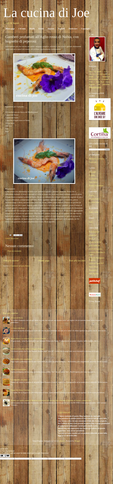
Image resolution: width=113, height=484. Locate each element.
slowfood (92, 239)
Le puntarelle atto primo (19, 380)
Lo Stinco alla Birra (18, 328)
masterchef (93, 235)
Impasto (51, 29)
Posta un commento (14, 251)
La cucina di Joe (46, 12)
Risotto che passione (99, 84)
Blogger (77, 441)
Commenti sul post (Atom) (20, 266)
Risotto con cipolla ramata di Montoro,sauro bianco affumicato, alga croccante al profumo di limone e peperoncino (51, 400)
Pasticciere (73, 29)
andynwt (62, 441)
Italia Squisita (94, 274)
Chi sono (22, 29)
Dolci (91, 71)
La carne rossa (102, 74)
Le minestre (103, 76)
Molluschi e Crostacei (99, 79)
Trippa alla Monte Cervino (20, 390)
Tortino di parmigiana (18, 369)
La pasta (92, 175)
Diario (32, 29)
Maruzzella (93, 270)
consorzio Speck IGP (96, 263)
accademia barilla (95, 242)
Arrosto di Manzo (17, 318)
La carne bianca (94, 199)
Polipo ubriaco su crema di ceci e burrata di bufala (28, 338)
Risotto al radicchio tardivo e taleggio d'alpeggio (28, 349)
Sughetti (61, 29)
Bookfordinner (94, 232)
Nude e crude (94, 82)
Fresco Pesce (93, 267)
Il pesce (104, 71)
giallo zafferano (94, 245)
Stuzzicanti (15, 238)
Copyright (85, 29)
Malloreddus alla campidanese (21, 359)
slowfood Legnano (95, 249)
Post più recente (11, 260)
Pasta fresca (105, 82)
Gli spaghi (97, 71)
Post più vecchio (77, 260)
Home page (10, 29)
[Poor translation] (7, 455)
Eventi (41, 29)
